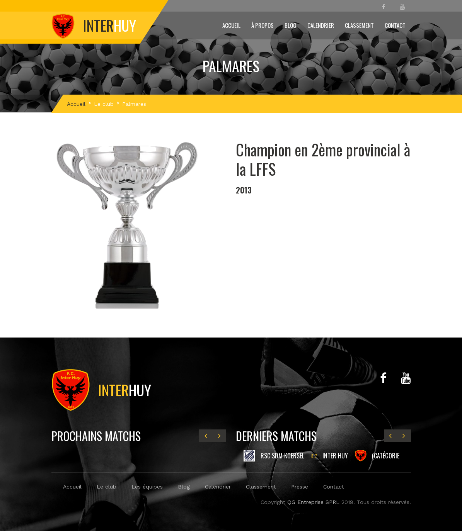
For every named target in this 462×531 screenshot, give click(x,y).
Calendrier (320, 25)
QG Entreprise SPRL (313, 502)
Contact (395, 25)
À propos (262, 25)
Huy (101, 389)
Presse (299, 486)
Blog (291, 25)
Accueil (231, 25)
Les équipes (147, 486)
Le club (104, 104)
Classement (359, 25)
